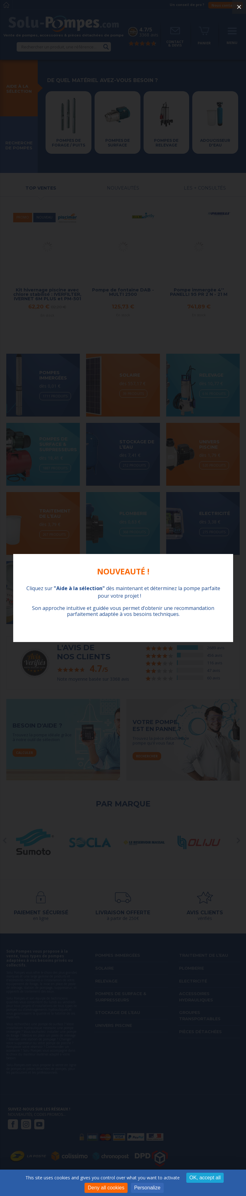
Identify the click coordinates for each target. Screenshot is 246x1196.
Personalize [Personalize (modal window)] (147, 1187)
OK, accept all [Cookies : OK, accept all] (205, 1177)
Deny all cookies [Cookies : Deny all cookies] (106, 1187)
